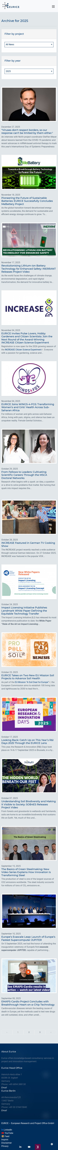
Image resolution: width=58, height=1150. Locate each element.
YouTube (7, 1133)
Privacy (4, 1146)
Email (4, 1087)
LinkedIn (6, 1129)
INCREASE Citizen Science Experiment (23, 349)
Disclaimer (6, 1143)
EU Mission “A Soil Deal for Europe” (32, 682)
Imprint (4, 1139)
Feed (5, 1136)
